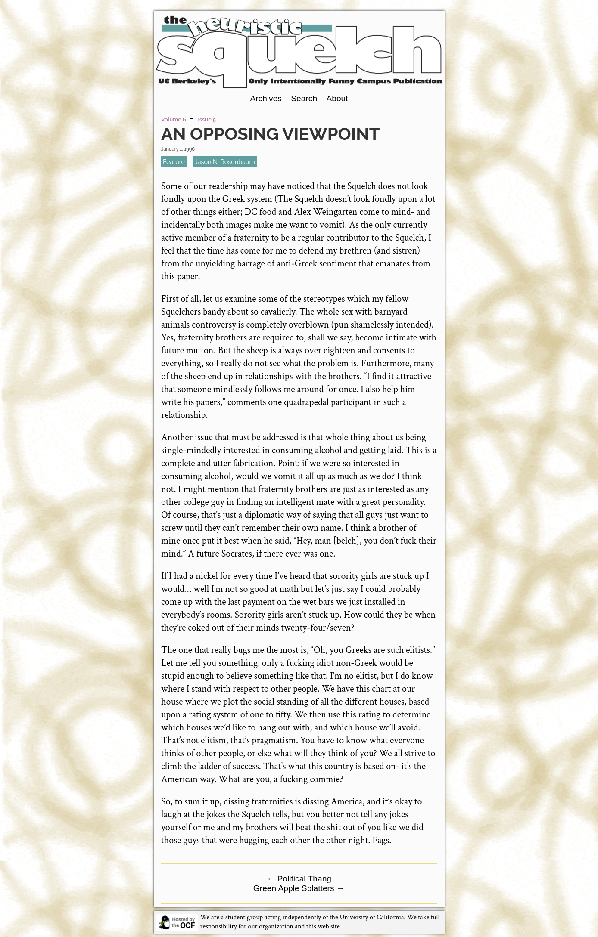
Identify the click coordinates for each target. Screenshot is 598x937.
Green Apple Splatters (299, 888)
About (337, 98)
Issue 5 (207, 119)
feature (174, 161)
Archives (266, 98)
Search (304, 98)
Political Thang (299, 878)
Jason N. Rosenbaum (225, 161)
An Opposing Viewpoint (270, 134)
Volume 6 (173, 119)
